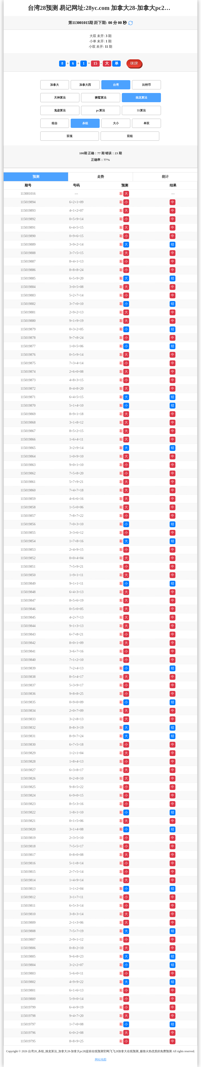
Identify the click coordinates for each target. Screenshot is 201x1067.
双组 (130, 136)
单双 (146, 123)
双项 (69, 136)
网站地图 (100, 1059)
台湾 (116, 84)
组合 (54, 123)
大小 (116, 123)
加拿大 (54, 84)
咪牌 (134, 63)
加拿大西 (85, 84)
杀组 (85, 123)
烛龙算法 (141, 97)
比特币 (146, 84)
